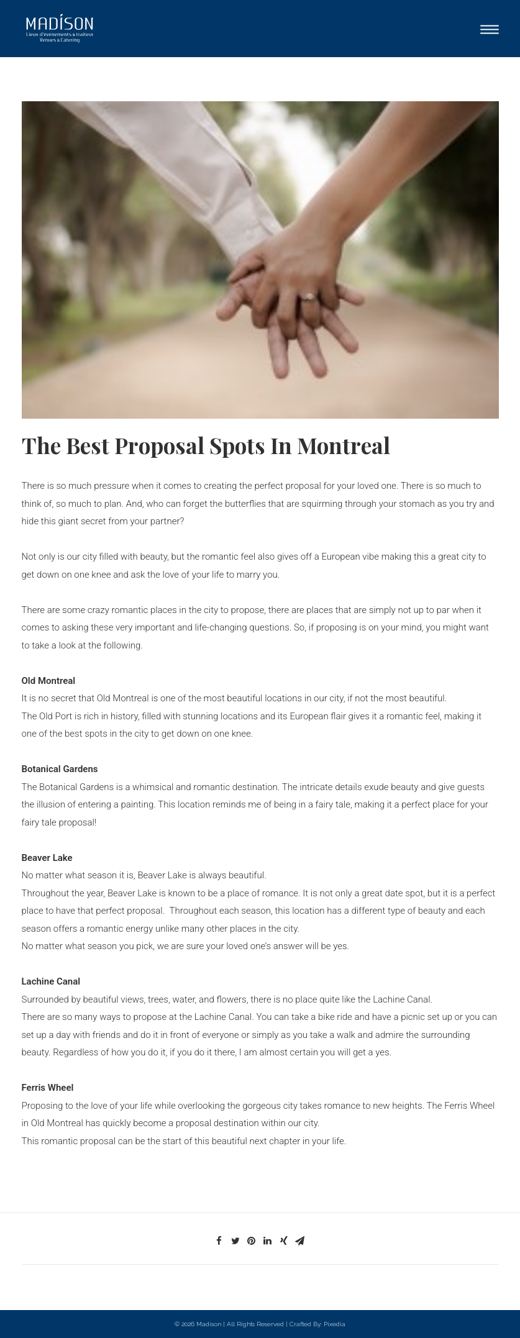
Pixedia (334, 1324)
